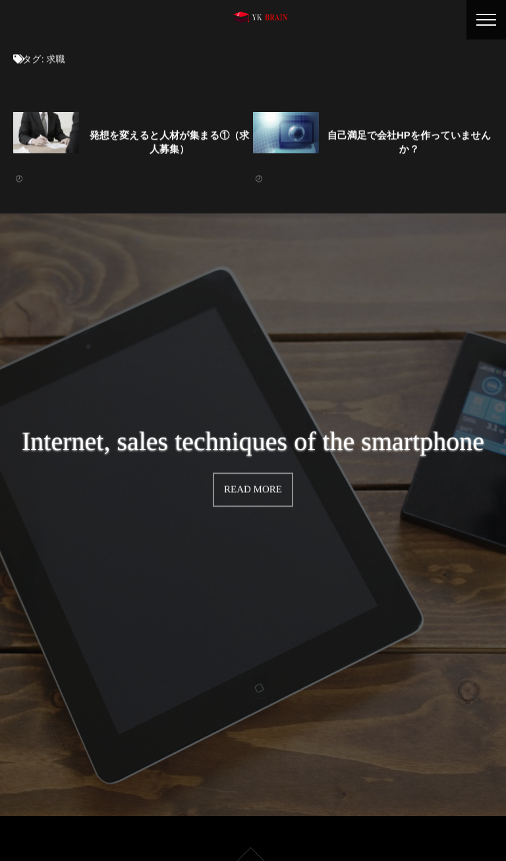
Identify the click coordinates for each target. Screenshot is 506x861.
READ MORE (253, 487)
